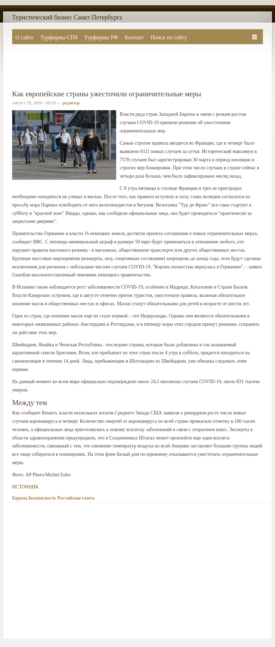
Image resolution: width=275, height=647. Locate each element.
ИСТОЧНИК (25, 487)
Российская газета (75, 498)
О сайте (25, 37)
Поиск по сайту (169, 37)
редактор (71, 102)
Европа (19, 498)
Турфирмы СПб (58, 37)
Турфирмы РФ (101, 37)
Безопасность (42, 498)
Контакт (134, 37)
